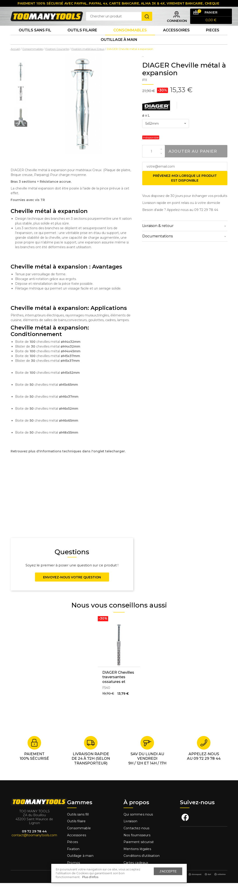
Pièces (72, 854)
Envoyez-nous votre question (72, 589)
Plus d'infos (90, 877)
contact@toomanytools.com (34, 847)
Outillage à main (119, 50)
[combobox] (165, 135)
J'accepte (168, 871)
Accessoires (176, 38)
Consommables (130, 38)
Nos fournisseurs (137, 847)
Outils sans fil (35, 38)
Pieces (212, 38)
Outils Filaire (82, 38)
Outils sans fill (78, 826)
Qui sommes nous (138, 826)
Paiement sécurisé (139, 854)
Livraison (131, 833)
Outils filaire (76, 833)
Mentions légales (138, 861)
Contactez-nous (136, 840)
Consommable (79, 840)
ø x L (146, 128)
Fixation (73, 861)
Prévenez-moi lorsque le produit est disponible (185, 190)
